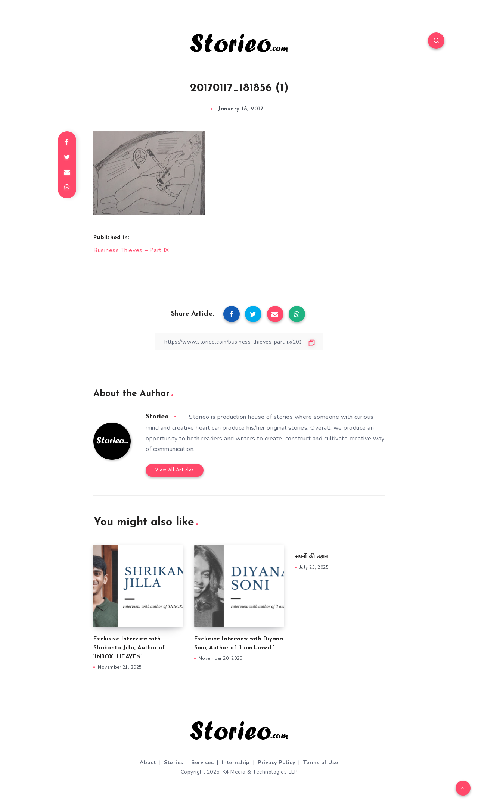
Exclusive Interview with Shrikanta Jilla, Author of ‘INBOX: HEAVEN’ (129, 648)
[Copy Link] (239, 341)
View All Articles (174, 470)
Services (202, 762)
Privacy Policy (276, 762)
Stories (173, 762)
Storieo (157, 416)
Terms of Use (320, 762)
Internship (236, 762)
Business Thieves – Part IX (131, 250)
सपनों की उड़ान (311, 557)
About (148, 762)
